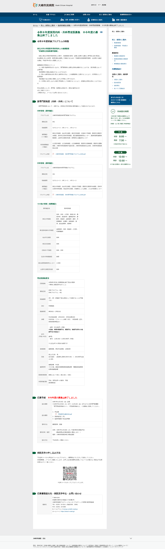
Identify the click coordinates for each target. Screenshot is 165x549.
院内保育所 (117, 82)
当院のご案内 (118, 79)
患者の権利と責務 (49, 545)
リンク (111, 547)
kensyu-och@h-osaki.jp (70, 509)
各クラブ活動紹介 (119, 88)
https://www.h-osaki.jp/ (68, 511)
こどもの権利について (120, 545)
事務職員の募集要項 (120, 64)
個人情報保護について (63, 545)
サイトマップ (119, 547)
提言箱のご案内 (93, 545)
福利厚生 (117, 85)
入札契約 (105, 547)
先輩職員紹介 (116, 69)
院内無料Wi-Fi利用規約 (94, 547)
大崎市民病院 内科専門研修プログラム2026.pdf (71, 154)
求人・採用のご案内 (48, 25)
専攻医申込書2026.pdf (65, 414)
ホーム (35, 25)
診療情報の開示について (79, 545)
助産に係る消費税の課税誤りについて (73, 547)
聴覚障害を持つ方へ (106, 545)
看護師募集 (117, 43)
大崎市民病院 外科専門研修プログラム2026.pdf (71, 195)
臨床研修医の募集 (64, 25)
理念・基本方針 (38, 545)
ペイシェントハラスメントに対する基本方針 (46, 547)
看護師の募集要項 (119, 56)
